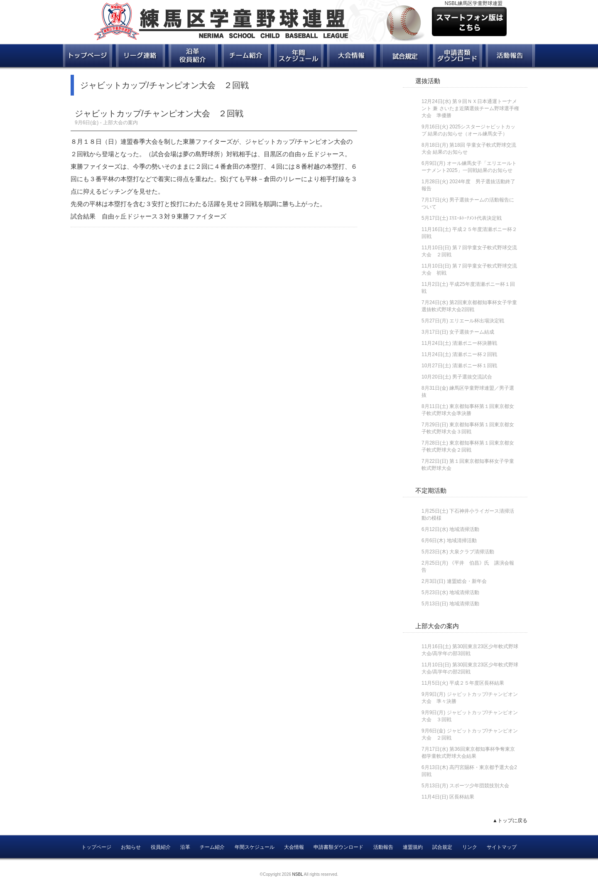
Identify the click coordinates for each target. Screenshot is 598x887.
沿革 (185, 847)
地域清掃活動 (464, 529)
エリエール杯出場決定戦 (476, 321)
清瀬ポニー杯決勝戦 (474, 343)
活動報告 (383, 847)
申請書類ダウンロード (338, 847)
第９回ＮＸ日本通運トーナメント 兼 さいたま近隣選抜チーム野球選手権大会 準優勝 (470, 108)
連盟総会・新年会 (467, 581)
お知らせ (131, 847)
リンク (469, 847)
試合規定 (442, 847)
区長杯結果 (461, 797)
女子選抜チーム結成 (471, 332)
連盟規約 (413, 847)
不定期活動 (430, 490)
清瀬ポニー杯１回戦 (474, 366)
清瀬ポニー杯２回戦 (474, 354)
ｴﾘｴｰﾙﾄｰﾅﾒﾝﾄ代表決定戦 (475, 218)
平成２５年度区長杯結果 (476, 683)
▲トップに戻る (510, 820)
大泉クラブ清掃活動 (471, 552)
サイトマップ (502, 847)
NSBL (297, 874)
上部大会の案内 (437, 625)
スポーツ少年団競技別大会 (479, 786)
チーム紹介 (212, 847)
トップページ (96, 847)
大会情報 (294, 847)
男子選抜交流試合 (472, 377)
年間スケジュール (254, 847)
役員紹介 (161, 847)
